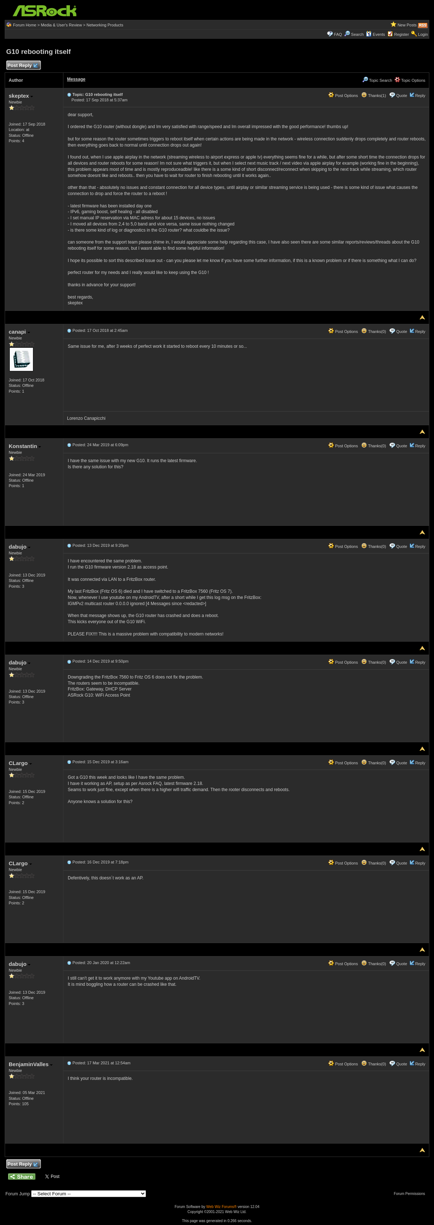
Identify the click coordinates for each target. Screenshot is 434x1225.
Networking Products (105, 25)
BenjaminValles (31, 1064)
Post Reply (22, 66)
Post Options (343, 95)
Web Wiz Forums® (221, 1207)
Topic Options (410, 80)
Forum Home (24, 25)
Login (423, 34)
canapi (19, 332)
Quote (401, 95)
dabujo (19, 547)
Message (76, 79)
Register (401, 34)
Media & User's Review (61, 25)
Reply (420, 95)
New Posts (407, 25)
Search (357, 34)
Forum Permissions (411, 1194)
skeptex (21, 96)
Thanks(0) (373, 331)
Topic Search (377, 80)
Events (375, 34)
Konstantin (25, 446)
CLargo (20, 763)
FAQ (338, 34)
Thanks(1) (373, 95)
